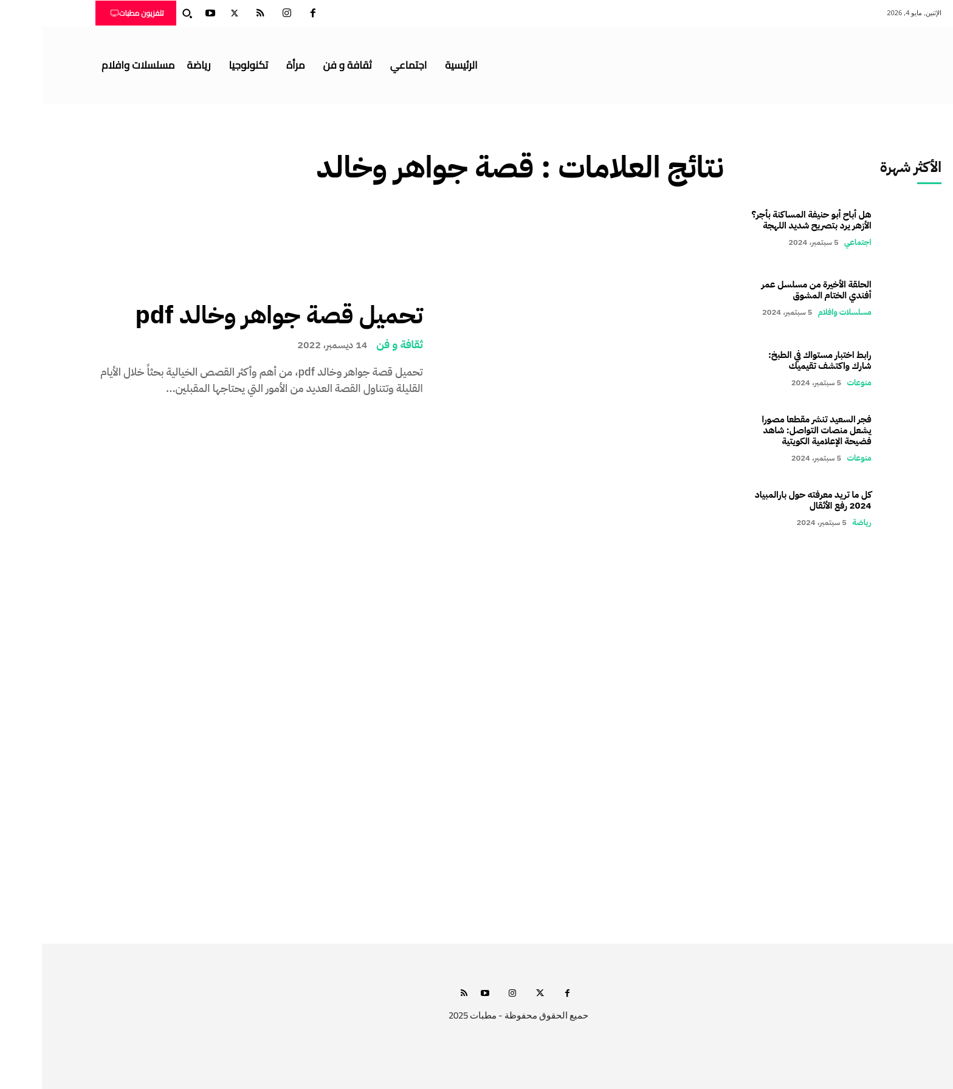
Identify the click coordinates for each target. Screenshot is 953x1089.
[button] (145, 13)
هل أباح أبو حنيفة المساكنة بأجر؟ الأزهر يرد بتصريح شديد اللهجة (770, 220)
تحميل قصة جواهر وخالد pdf (236, 315)
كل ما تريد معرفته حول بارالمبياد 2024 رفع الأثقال (771, 500)
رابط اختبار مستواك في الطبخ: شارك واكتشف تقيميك (778, 360)
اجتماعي (816, 242)
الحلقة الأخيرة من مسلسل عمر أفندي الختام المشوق (775, 290)
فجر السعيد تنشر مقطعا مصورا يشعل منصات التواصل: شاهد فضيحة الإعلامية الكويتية (775, 430)
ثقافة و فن (357, 344)
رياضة (819, 522)
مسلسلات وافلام (803, 312)
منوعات (817, 382)
